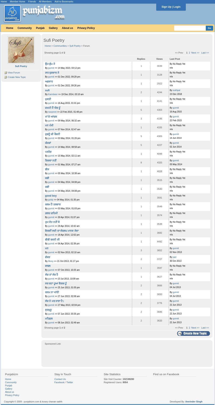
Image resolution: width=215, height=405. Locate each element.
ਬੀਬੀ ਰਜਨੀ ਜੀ (52, 239)
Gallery (53, 28)
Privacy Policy (86, 28)
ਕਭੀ (47, 178)
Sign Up (166, 6)
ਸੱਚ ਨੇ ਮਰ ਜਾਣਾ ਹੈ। (54, 301)
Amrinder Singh (194, 401)
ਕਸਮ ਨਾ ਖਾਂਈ (52, 292)
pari (174, 257)
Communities (60, 46)
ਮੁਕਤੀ (48, 99)
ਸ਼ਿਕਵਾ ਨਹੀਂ (50, 160)
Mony (50, 261)
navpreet (52, 112)
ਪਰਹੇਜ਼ (48, 151)
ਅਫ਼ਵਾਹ (49, 81)
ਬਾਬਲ (47, 266)
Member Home (17, 1)
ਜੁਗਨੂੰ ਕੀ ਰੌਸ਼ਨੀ (52, 134)
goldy (50, 200)
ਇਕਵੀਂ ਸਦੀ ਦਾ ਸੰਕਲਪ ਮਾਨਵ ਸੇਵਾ (62, 230)
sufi (47, 90)
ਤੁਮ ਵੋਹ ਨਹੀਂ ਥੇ (52, 222)
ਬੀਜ (47, 169)
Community (25, 28)
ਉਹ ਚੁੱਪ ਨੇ (50, 64)
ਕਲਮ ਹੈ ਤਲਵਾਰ (53, 204)
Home (4, 1)
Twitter (69, 382)
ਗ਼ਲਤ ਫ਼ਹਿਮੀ (51, 213)
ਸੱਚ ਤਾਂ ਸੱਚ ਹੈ (51, 274)
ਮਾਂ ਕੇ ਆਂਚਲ (51, 116)
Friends (32, 1)
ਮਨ (46, 248)
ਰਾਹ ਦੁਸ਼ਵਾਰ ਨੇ (52, 72)
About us (67, 28)
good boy (51, 195)
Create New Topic (17, 77)
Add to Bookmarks (64, 1)
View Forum (14, 72)
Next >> (195, 52)
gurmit (51, 68)
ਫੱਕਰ (47, 257)
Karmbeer (53, 94)
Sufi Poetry (74, 46)
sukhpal (176, 90)
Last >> (205, 52)
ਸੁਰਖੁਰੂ (48, 309)
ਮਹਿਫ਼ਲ (49, 318)
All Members (45, 1)
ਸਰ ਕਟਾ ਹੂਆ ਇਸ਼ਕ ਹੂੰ (56, 283)
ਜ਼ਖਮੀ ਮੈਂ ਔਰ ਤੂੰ (52, 107)
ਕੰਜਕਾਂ (48, 143)
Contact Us (60, 379)
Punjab (40, 28)
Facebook (60, 382)
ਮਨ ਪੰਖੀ (49, 125)
